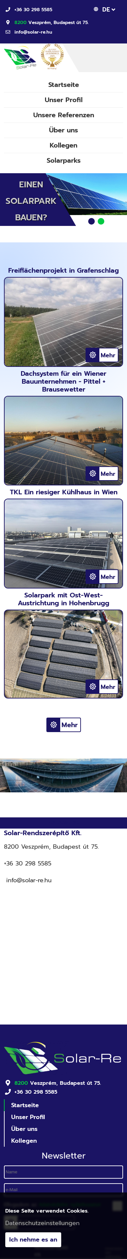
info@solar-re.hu (33, 32)
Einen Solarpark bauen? (31, 201)
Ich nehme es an (33, 1240)
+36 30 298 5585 (33, 9)
